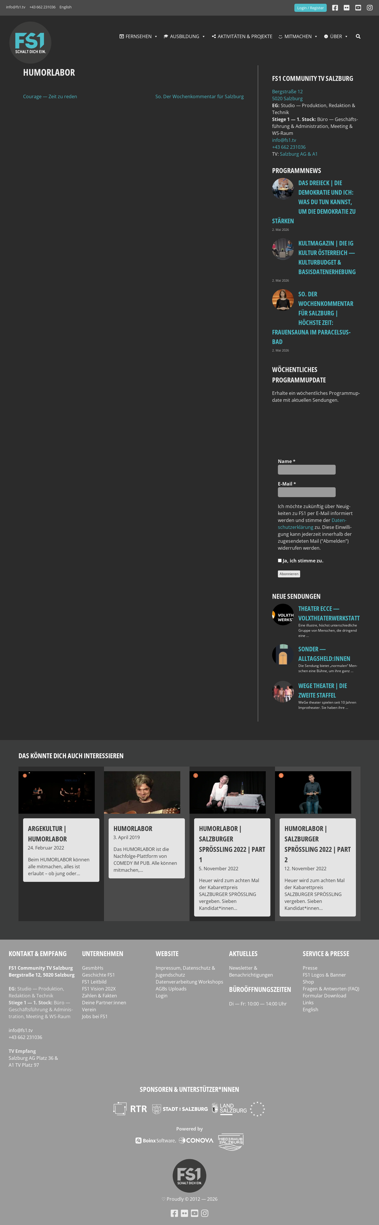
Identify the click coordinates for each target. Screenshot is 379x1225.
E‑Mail (287, 484)
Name (287, 461)
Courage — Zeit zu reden (50, 96)
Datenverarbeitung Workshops (189, 982)
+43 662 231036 (42, 7)
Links (308, 1002)
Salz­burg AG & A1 (299, 154)
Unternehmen (102, 953)
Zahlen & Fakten (99, 995)
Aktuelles (243, 953)
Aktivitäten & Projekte (245, 36)
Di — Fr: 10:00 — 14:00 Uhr (258, 1004)
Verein (89, 1009)
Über (336, 36)
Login (162, 995)
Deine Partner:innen (104, 1002)
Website (167, 953)
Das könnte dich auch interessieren (71, 755)
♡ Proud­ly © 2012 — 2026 (189, 1199)
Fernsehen (139, 36)
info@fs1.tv (15, 7)
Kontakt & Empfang (38, 953)
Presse (310, 968)
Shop (308, 982)
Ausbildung (184, 36)
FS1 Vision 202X (99, 989)
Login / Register (310, 7)
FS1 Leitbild (94, 982)
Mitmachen (298, 36)
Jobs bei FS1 (95, 1016)
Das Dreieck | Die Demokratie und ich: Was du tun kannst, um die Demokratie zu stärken (314, 201)
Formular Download (324, 995)
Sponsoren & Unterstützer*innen (189, 1089)
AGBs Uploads (171, 989)
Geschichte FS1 (98, 975)
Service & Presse (326, 953)
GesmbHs (92, 968)
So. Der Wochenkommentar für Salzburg (199, 96)
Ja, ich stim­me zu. (301, 560)
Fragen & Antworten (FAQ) (331, 989)
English (66, 7)
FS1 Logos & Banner (324, 975)
